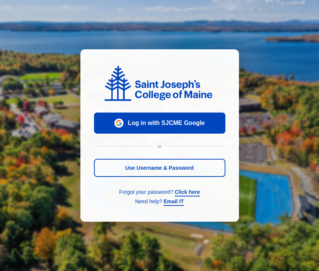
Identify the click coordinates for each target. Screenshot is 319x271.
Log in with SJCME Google (159, 123)
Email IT (173, 201)
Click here (187, 192)
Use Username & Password (159, 168)
